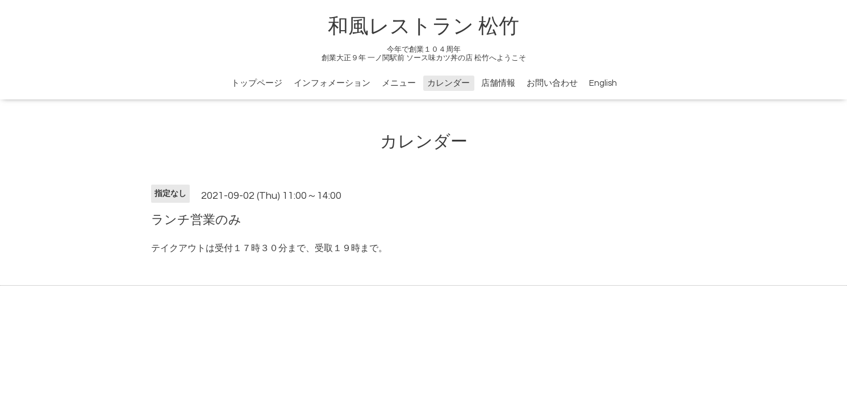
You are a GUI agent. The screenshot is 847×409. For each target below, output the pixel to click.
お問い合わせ (552, 83)
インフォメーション (332, 83)
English (603, 83)
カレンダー (448, 83)
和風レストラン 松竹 (423, 26)
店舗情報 (498, 83)
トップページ (256, 83)
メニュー (399, 83)
